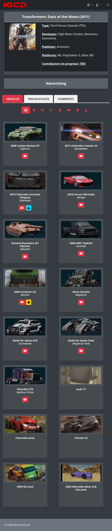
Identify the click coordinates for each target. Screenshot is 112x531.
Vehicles (12, 99)
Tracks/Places (38, 99)
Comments (66, 99)
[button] (90, 4)
